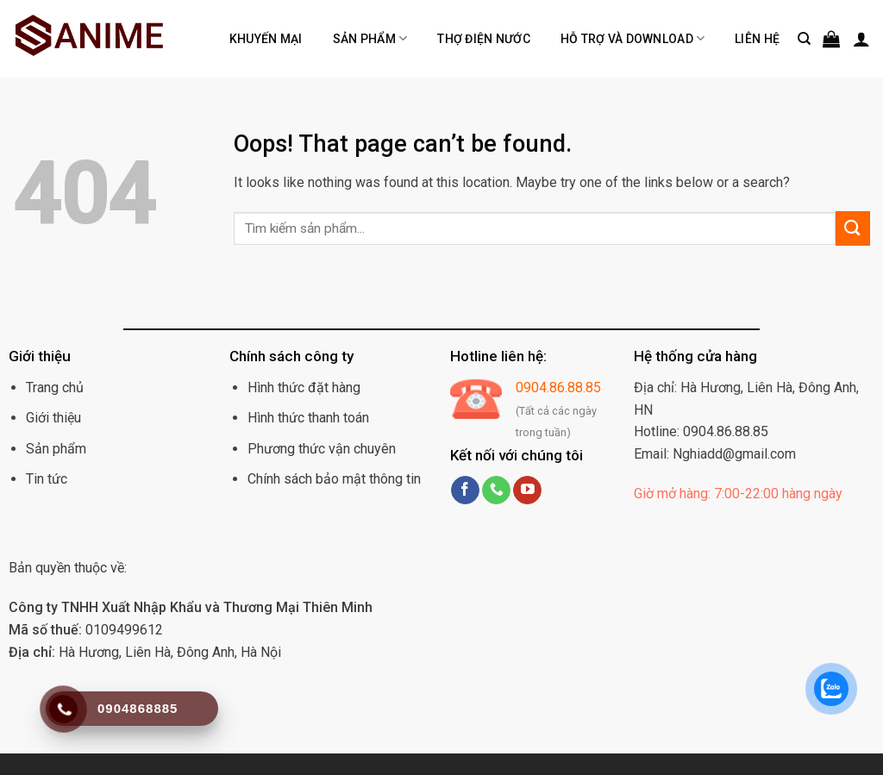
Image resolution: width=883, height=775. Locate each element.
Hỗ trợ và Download (632, 38)
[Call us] (496, 490)
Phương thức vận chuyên (321, 449)
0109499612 (86, 630)
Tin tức (46, 479)
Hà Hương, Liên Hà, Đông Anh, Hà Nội (145, 652)
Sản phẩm (370, 38)
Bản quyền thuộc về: (68, 567)
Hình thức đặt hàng (303, 387)
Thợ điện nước (483, 39)
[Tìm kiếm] (804, 38)
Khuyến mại (266, 39)
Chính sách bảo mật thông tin (334, 479)
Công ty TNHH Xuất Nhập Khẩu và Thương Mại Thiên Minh (191, 607)
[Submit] (853, 228)
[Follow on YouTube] (527, 490)
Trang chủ (55, 387)
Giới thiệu (53, 417)
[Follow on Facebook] (465, 490)
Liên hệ (757, 39)
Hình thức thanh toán (308, 417)
